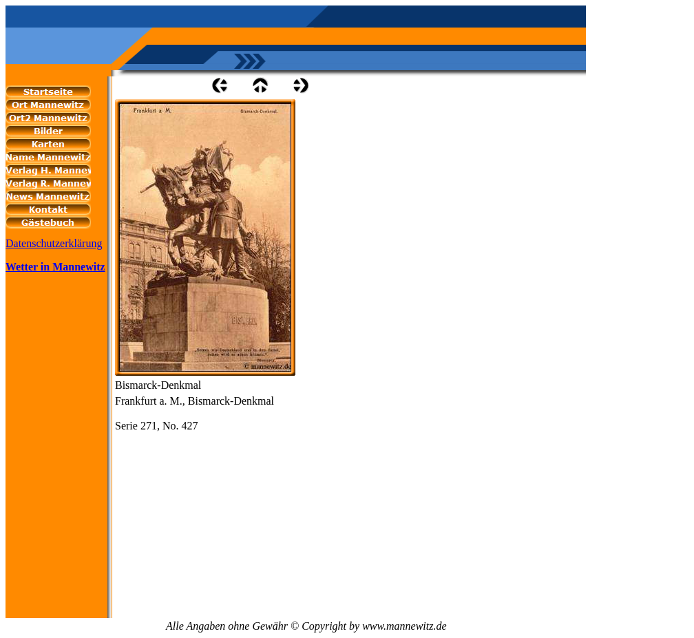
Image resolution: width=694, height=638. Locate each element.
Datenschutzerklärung (54, 243)
